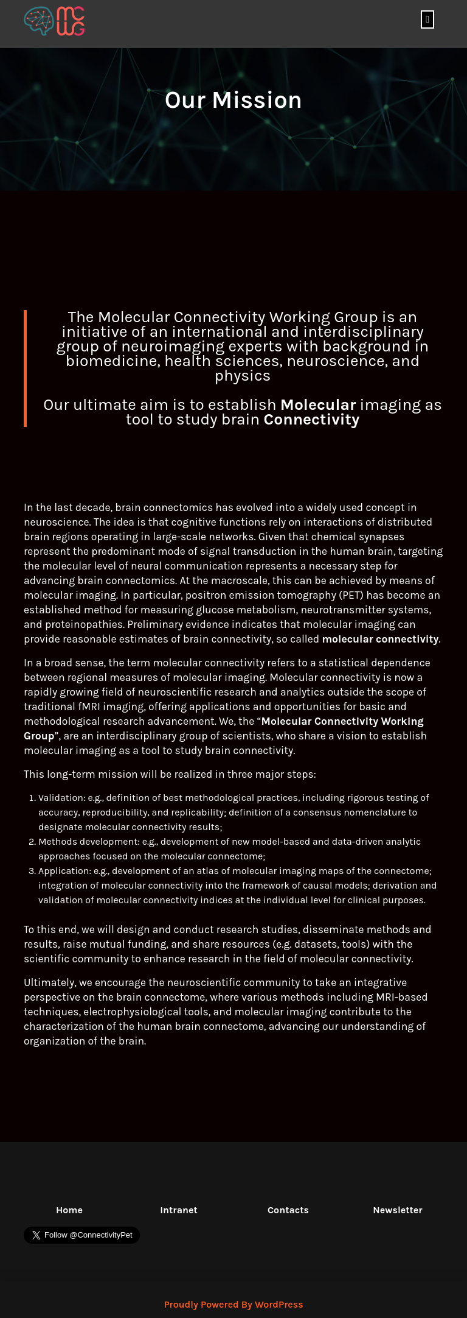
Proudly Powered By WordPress (233, 1304)
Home (69, 1210)
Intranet (179, 1210)
